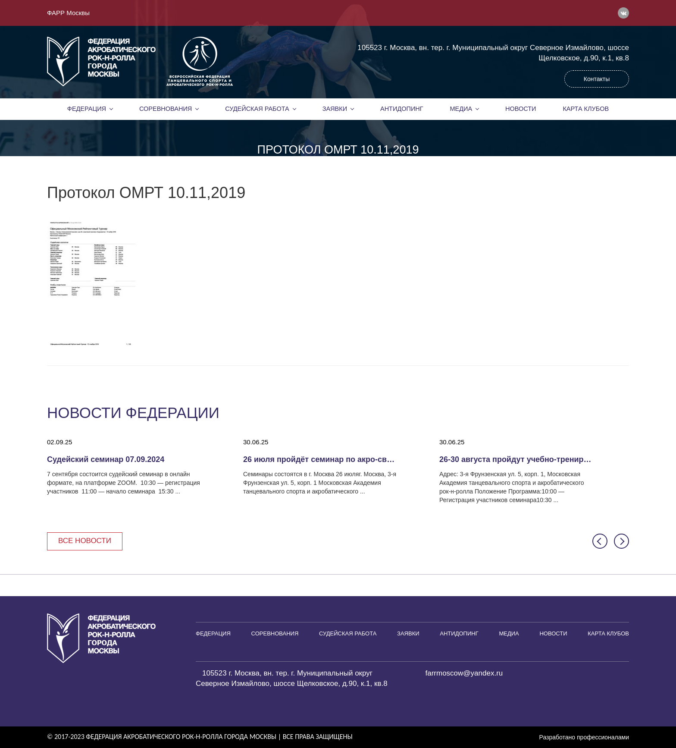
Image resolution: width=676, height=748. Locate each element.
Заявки (334, 108)
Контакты (597, 78)
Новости (520, 108)
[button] (599, 541)
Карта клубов (586, 108)
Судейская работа (257, 108)
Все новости (84, 541)
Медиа (461, 108)
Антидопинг (401, 108)
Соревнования (165, 108)
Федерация (86, 108)
